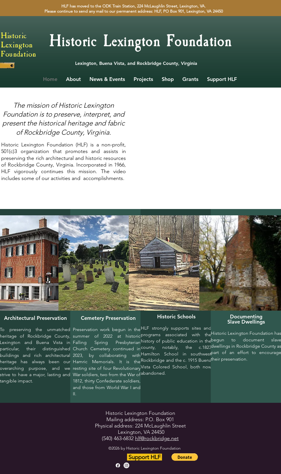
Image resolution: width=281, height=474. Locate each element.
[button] (184, 457)
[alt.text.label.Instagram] (126, 465)
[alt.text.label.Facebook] (118, 465)
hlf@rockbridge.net (157, 438)
